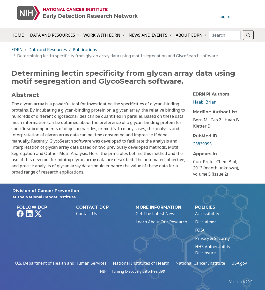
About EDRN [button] (190, 35)
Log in (224, 16)
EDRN (17, 49)
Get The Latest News (156, 213)
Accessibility (207, 213)
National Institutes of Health (141, 263)
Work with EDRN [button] (102, 35)
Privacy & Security (212, 238)
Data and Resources (47, 49)
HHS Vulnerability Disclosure (212, 250)
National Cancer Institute (200, 263)
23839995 (202, 144)
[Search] (225, 35)
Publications (85, 49)
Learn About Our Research (161, 222)
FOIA (199, 230)
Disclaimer (205, 222)
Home (17, 35)
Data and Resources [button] (53, 35)
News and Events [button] (148, 35)
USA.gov (239, 263)
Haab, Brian (204, 102)
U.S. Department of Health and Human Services (61, 263)
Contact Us (86, 213)
